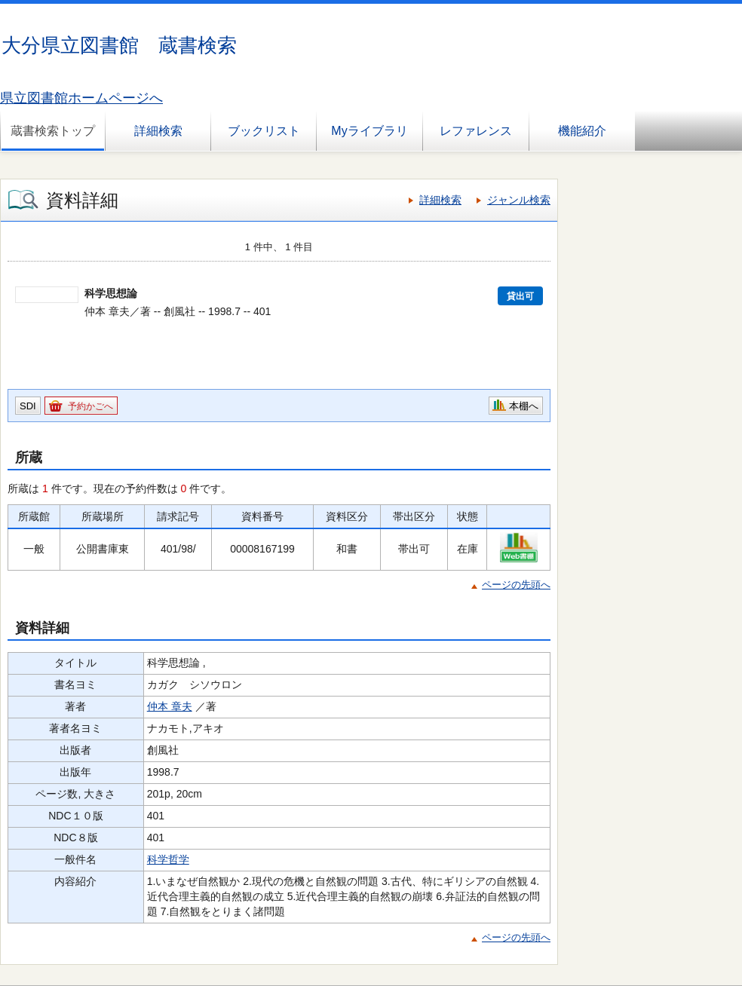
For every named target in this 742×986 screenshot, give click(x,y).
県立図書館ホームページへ (81, 98)
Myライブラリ (369, 130)
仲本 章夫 (169, 706)
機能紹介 (582, 130)
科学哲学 (168, 859)
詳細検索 (158, 130)
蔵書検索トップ (53, 130)
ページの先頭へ (516, 584)
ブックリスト (264, 130)
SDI (28, 406)
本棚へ (523, 406)
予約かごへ (90, 406)
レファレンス (476, 130)
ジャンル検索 (518, 200)
